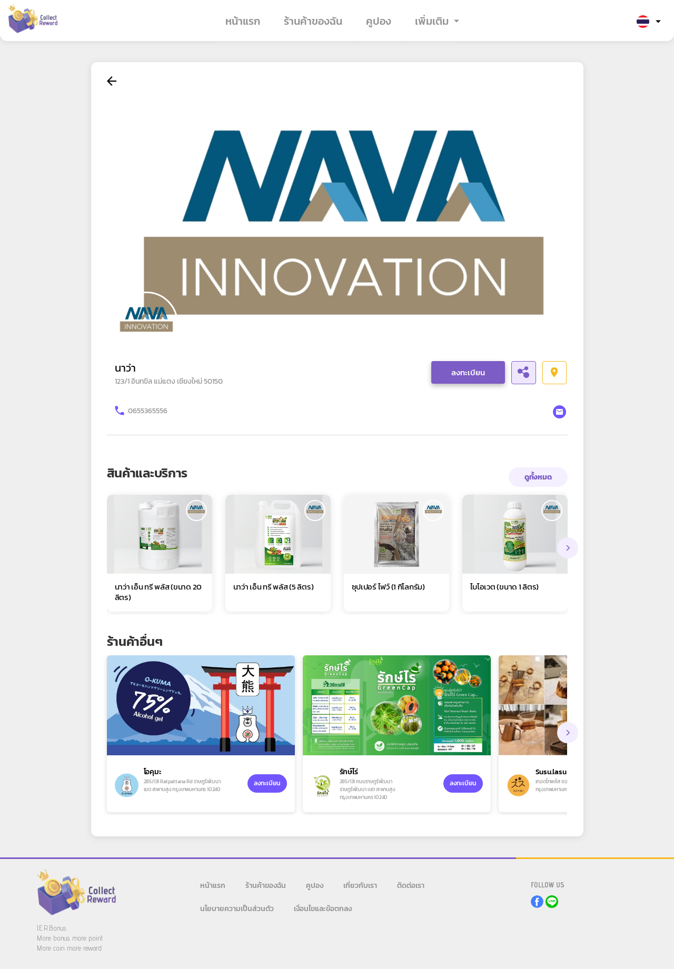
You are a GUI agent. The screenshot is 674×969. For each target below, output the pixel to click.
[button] (649, 22)
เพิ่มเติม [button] (432, 21)
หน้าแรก (242, 21)
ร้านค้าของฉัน (313, 21)
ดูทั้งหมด (538, 477)
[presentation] (567, 547)
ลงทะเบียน (468, 372)
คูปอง (378, 21)
